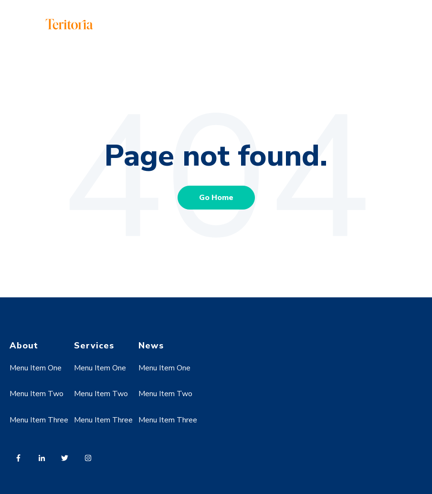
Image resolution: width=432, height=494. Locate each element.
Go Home (216, 197)
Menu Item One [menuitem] (36, 368)
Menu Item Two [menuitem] (36, 394)
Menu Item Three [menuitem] (39, 420)
